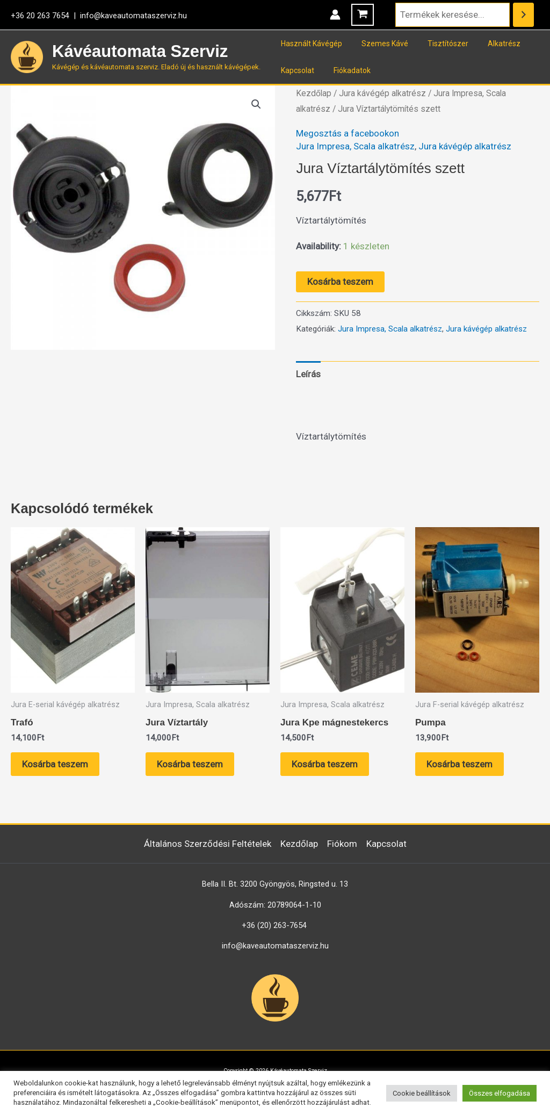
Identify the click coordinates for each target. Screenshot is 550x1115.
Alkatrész (489, 43)
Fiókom (342, 843)
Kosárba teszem (340, 281)
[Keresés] (523, 15)
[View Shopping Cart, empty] (362, 15)
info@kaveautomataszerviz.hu (133, 15)
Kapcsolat (295, 70)
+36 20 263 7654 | (45, 15)
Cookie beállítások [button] (422, 1093)
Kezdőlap (313, 93)
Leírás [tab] (308, 374)
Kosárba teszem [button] (55, 764)
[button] (256, 104)
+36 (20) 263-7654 (274, 925)
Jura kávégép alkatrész (382, 93)
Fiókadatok (345, 70)
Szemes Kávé (378, 43)
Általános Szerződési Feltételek (207, 843)
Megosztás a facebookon (347, 133)
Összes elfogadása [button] (499, 1093)
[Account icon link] (335, 14)
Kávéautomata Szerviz (140, 51)
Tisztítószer (437, 43)
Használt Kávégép (309, 43)
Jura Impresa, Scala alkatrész (355, 146)
